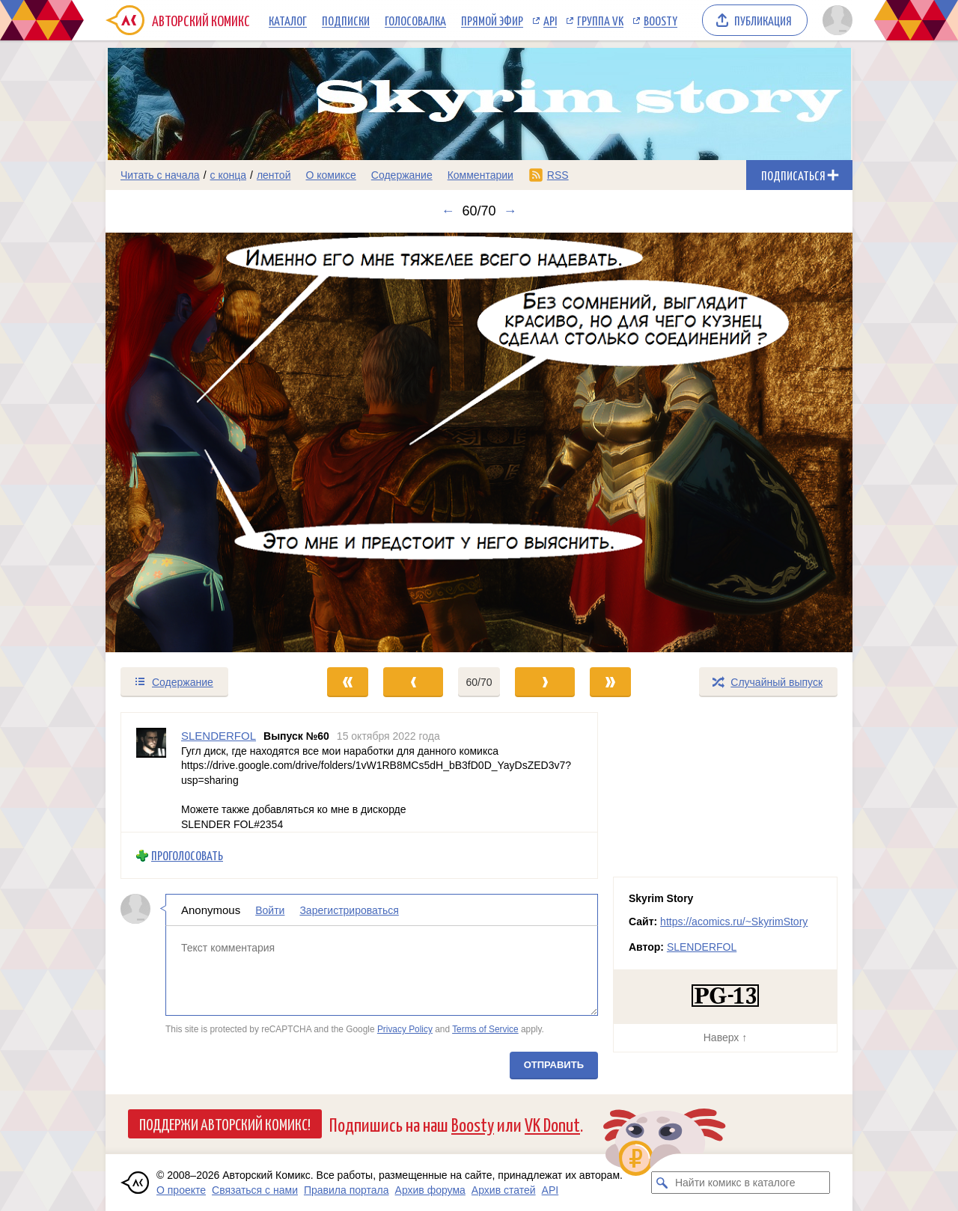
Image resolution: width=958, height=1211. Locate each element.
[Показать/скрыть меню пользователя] (834, 20)
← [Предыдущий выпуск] (447, 210)
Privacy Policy (405, 1029)
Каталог (288, 20)
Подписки (346, 20)
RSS (558, 175)
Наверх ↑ (725, 1037)
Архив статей (504, 1190)
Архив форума (430, 1190)
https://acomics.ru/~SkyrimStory (734, 922)
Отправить (554, 1064)
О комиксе (330, 175)
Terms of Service (485, 1029)
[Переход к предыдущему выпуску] (199, 442)
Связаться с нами (255, 1190)
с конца (228, 175)
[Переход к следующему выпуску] (479, 442)
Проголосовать (187, 855)
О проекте (181, 1190)
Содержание (402, 175)
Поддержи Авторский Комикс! (225, 1123)
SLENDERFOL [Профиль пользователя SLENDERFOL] (218, 735)
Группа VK (600, 20)
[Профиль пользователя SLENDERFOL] (151, 772)
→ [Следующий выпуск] (510, 210)
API (550, 20)
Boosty (660, 20)
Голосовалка (415, 20)
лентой (274, 175)
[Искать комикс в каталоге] (662, 1182)
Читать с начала (160, 175)
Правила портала (346, 1190)
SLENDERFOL (701, 947)
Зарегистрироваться (348, 910)
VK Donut (552, 1123)
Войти (269, 910)
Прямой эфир (492, 20)
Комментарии (480, 175)
